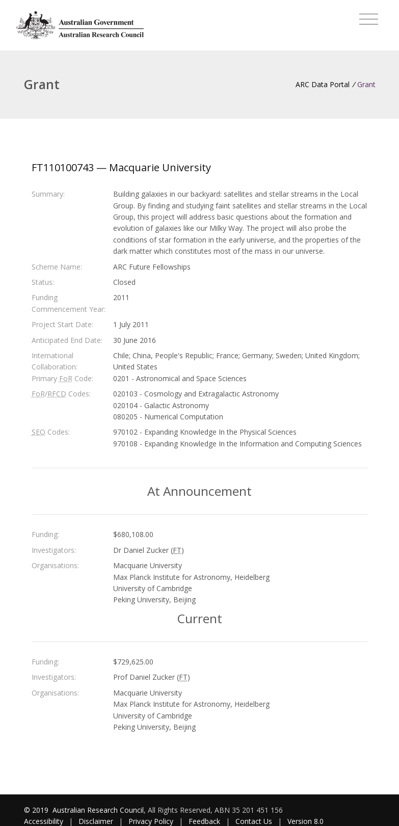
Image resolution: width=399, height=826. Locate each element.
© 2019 (37, 810)
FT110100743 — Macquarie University (121, 167)
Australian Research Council (98, 810)
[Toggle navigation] (368, 19)
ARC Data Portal (323, 84)
